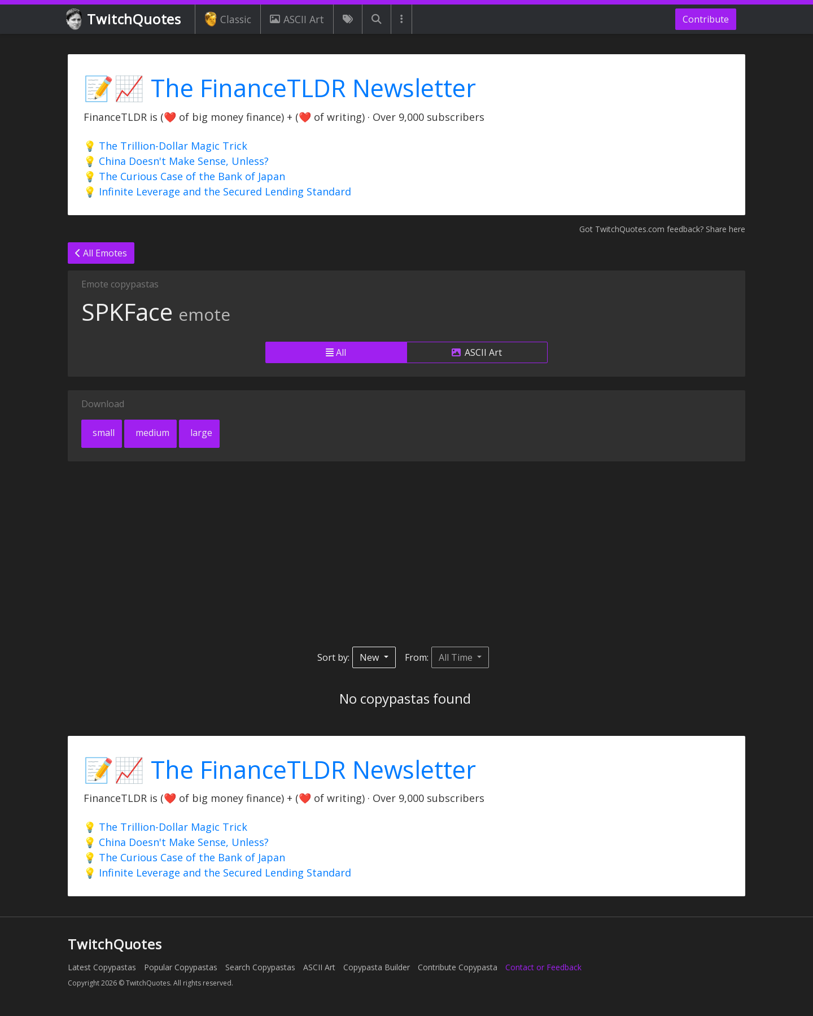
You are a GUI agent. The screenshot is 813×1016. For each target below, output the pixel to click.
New (370, 657)
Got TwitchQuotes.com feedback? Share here (662, 229)
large (200, 432)
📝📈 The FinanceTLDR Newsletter (280, 87)
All (336, 352)
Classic (227, 19)
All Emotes (101, 253)
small (102, 432)
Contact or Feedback (543, 967)
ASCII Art (297, 19)
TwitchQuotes (124, 19)
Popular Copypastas (180, 967)
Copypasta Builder (376, 967)
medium (151, 432)
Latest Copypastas (102, 967)
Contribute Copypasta (457, 967)
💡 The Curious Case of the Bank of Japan (184, 176)
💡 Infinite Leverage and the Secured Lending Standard (217, 191)
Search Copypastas (260, 967)
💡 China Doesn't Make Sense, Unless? (176, 161)
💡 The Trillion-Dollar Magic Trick (165, 145)
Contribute (706, 19)
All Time (457, 657)
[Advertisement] (406, 554)
